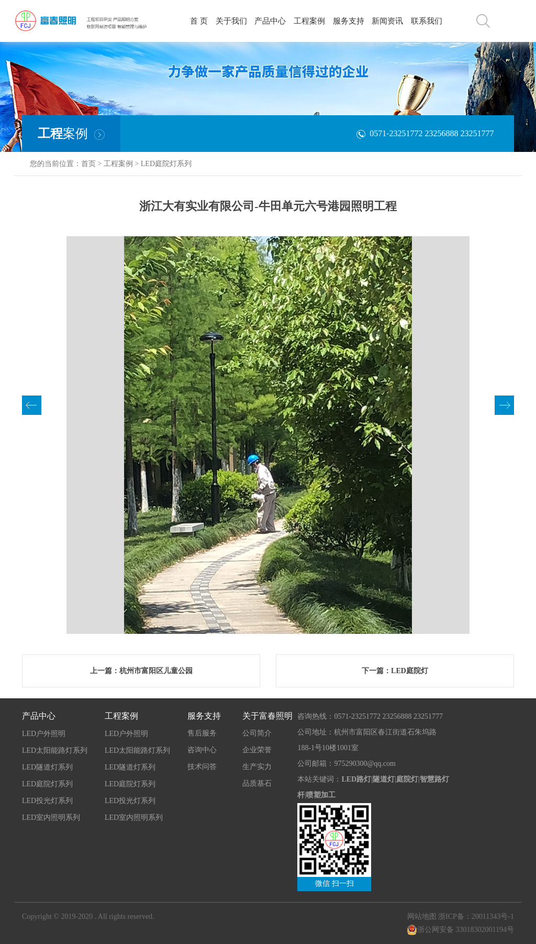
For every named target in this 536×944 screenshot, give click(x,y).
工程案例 (118, 164)
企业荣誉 (257, 750)
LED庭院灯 (409, 671)
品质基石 (257, 783)
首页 (88, 164)
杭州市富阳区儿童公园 (156, 671)
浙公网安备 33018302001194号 (460, 930)
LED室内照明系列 (51, 817)
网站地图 (422, 916)
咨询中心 (202, 750)
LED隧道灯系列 (47, 767)
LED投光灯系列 (47, 801)
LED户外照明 (43, 734)
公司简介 (257, 733)
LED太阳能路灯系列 (54, 750)
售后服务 (202, 733)
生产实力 (257, 767)
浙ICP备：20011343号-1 (476, 916)
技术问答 (202, 767)
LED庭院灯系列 (166, 164)
